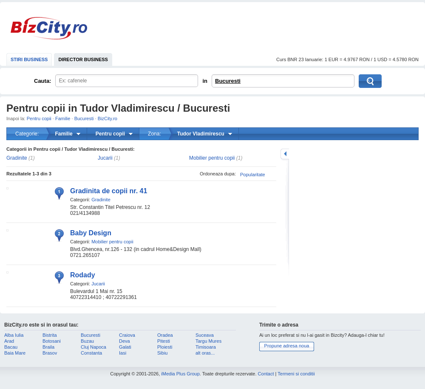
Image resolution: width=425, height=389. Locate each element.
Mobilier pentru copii (212, 158)
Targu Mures (208, 341)
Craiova (127, 335)
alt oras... (205, 352)
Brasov (49, 352)
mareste (284, 154)
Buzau (87, 341)
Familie (62, 118)
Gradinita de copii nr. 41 (108, 190)
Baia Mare (15, 352)
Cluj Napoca (93, 347)
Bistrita (49, 335)
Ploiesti (164, 347)
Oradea (165, 335)
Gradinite (16, 158)
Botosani (51, 341)
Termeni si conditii (296, 373)
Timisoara (206, 347)
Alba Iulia (13, 335)
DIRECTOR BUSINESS (83, 59)
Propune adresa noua (286, 345)
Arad (9, 341)
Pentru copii (39, 118)
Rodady (82, 275)
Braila (48, 347)
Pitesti (163, 341)
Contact (266, 373)
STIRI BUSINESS (29, 59)
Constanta (91, 352)
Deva (124, 341)
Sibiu (162, 352)
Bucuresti (228, 81)
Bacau (10, 347)
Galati (125, 347)
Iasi (122, 352)
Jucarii (105, 158)
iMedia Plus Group (180, 373)
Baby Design (90, 233)
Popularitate (252, 174)
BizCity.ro (49, 28)
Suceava (205, 335)
